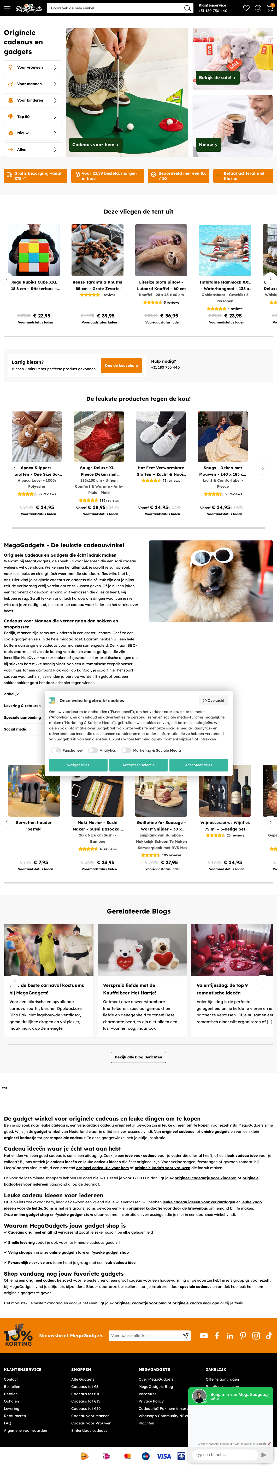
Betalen (10, 1394)
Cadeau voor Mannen (90, 1415)
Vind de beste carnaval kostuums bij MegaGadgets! (46, 988)
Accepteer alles (198, 765)
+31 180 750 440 (165, 367)
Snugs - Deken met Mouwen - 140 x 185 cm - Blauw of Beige (223, 471)
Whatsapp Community (164, 1415)
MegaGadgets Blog (156, 1386)
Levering (11, 1408)
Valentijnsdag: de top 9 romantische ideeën (222, 988)
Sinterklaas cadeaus (89, 1430)
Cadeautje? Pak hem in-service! (167, 1408)
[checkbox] (66, 750)
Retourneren (15, 1415)
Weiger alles (78, 765)
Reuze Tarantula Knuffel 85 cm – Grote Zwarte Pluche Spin (97, 286)
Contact (11, 1379)
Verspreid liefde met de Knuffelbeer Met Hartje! (129, 988)
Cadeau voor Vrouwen (91, 1423)
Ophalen (11, 1401)
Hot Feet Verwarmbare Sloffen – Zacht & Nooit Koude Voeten (161, 471)
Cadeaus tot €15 (85, 1401)
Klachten (146, 1423)
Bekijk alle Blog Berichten (138, 1057)
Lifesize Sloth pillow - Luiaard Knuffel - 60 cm (161, 285)
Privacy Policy (151, 1401)
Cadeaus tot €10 (86, 1394)
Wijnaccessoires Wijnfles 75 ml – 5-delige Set (225, 826)
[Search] (187, 8)
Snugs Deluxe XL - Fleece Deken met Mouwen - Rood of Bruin (99, 471)
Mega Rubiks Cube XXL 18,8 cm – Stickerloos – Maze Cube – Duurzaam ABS (34, 286)
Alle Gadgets (82, 1379)
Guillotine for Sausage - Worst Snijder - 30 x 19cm (161, 826)
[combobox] (120, 8)
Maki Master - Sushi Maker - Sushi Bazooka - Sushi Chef (98, 826)
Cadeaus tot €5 (84, 1386)
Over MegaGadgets (156, 1379)
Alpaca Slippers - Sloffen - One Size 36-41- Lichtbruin (37, 471)
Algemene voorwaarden (25, 1430)
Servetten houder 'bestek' (34, 826)
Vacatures (147, 1394)
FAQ (7, 1423)
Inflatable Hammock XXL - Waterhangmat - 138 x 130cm (225, 286)
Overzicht (214, 700)
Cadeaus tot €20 (86, 1408)
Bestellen (12, 1386)
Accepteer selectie (138, 765)
